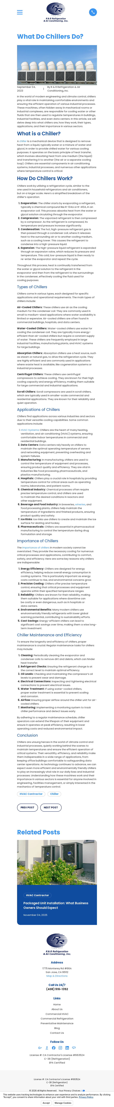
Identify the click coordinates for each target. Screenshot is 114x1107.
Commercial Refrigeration (57, 1018)
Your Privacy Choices (72, 1090)
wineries (80, 504)
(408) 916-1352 (57, 989)
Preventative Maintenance (57, 1023)
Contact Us (57, 1033)
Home (57, 1004)
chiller (23, 141)
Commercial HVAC (57, 1014)
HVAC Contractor (31, 794)
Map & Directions (57, 976)
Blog (57, 1028)
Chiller (54, 794)
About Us (57, 1009)
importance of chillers (35, 547)
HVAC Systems (30, 430)
